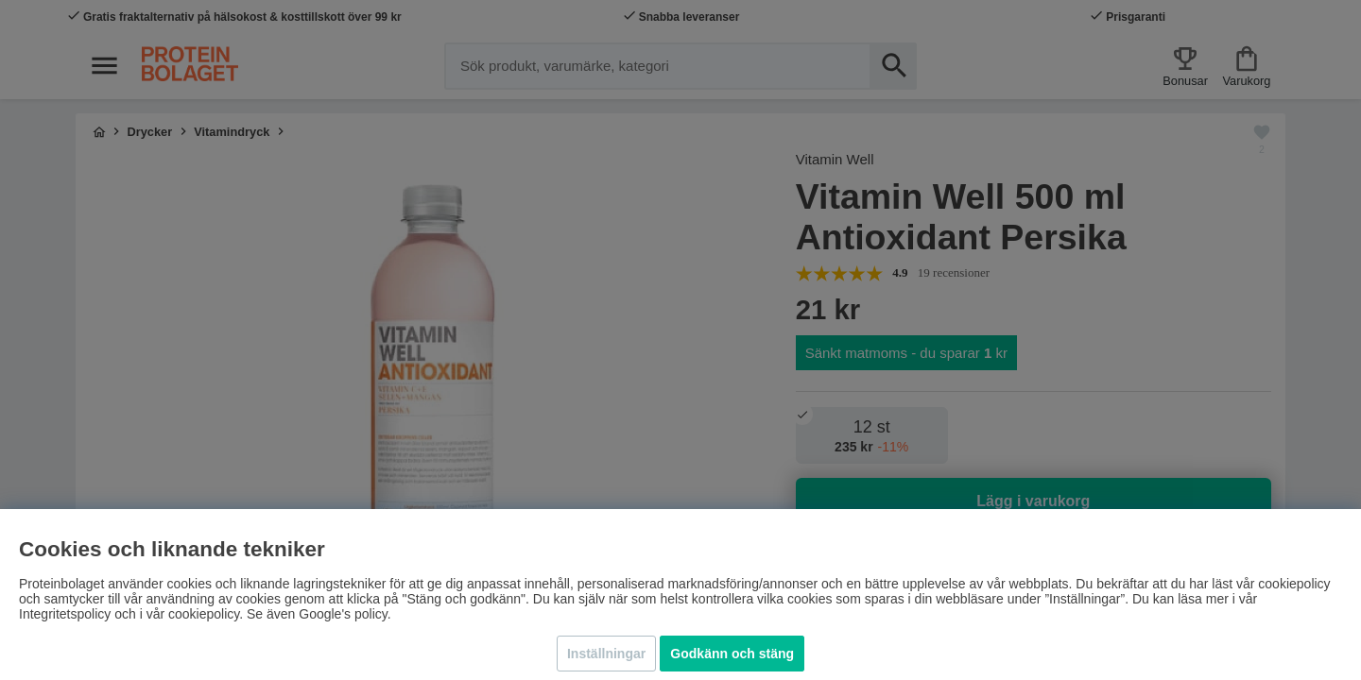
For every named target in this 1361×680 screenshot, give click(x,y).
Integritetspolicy (65, 613)
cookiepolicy (203, 613)
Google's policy (343, 613)
